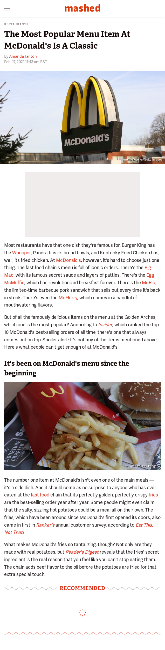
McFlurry (68, 298)
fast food (40, 495)
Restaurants (16, 24)
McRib (148, 283)
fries (153, 495)
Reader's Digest (82, 552)
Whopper (21, 253)
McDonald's (68, 260)
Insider (105, 325)
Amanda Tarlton (23, 56)
